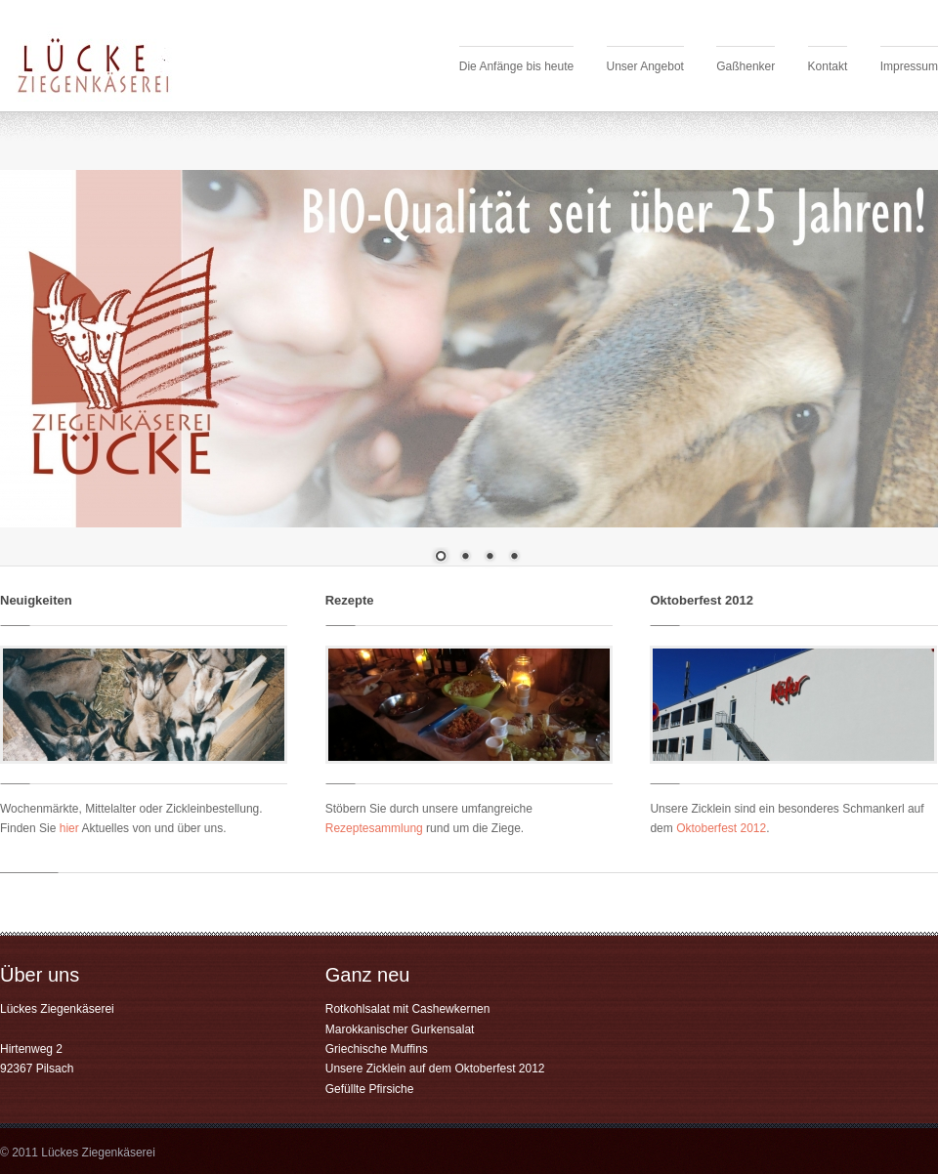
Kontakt (828, 66)
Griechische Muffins (376, 1049)
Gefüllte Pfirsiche (369, 1089)
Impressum (909, 66)
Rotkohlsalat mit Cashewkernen (407, 1009)
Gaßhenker (745, 66)
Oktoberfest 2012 (721, 828)
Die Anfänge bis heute (516, 66)
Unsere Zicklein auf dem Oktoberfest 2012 (435, 1068)
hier (69, 828)
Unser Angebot (645, 66)
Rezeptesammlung (374, 828)
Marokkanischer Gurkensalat (400, 1029)
